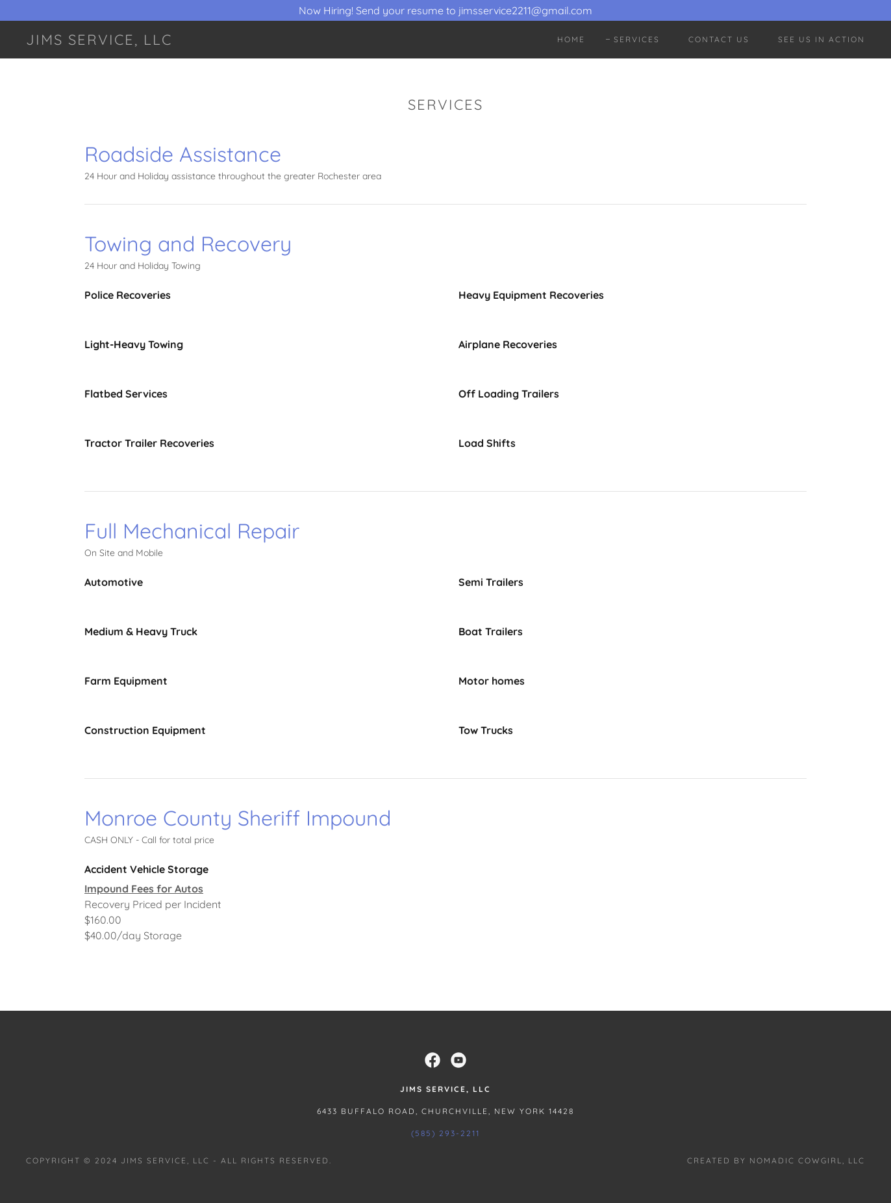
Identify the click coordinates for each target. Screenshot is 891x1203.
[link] (99, 40)
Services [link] (637, 39)
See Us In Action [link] (821, 39)
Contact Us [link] (718, 39)
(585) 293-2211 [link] (445, 1133)
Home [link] (571, 39)
